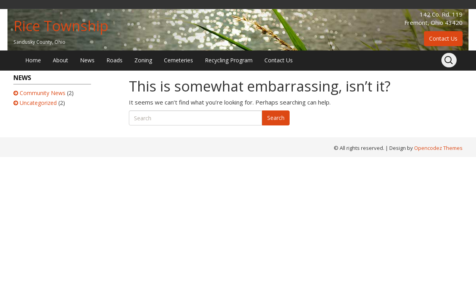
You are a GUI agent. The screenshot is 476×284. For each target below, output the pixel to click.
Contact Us (443, 38)
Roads (114, 60)
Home (33, 60)
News (87, 60)
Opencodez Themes (438, 147)
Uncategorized (38, 102)
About (60, 60)
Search (275, 117)
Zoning (143, 60)
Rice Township (60, 26)
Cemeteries (178, 60)
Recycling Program (229, 60)
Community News (42, 93)
